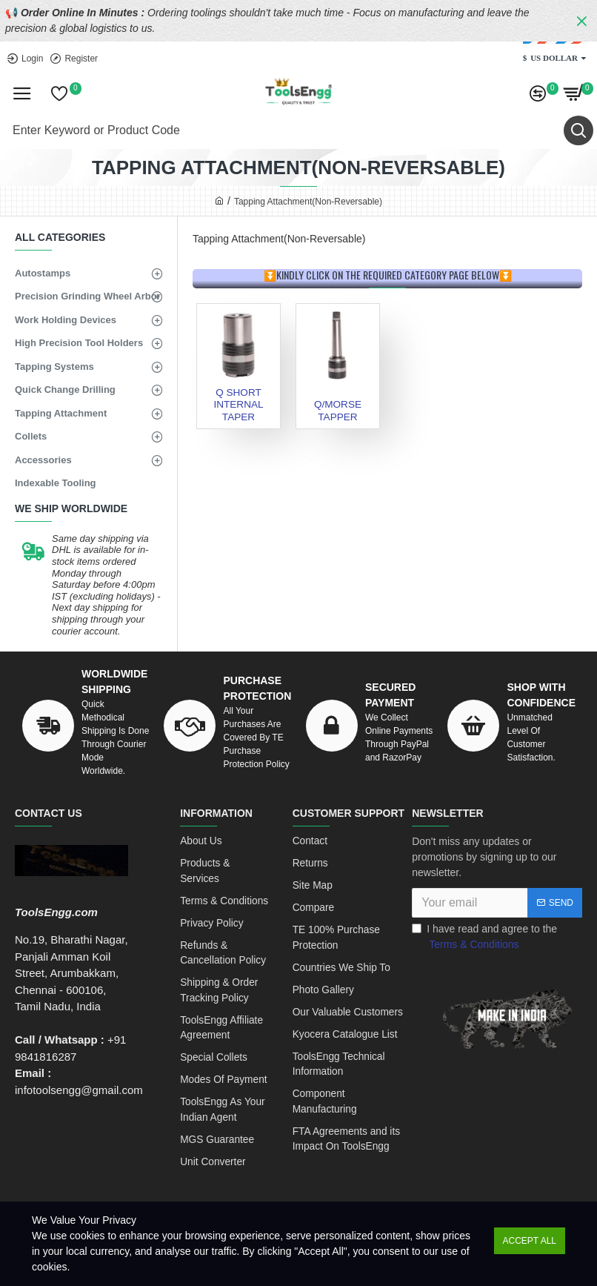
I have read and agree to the (484, 937)
